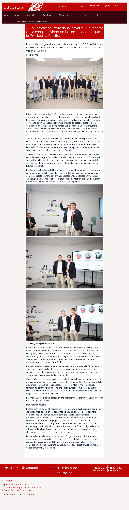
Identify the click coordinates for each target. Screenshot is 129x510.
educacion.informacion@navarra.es (18, 494)
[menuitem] (6, 15)
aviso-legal (7, 480)
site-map (93, 5)
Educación (14, 7)
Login (106, 5)
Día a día (7, 21)
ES (116, 5)
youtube (30, 468)
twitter (11, 468)
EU (121, 5)
